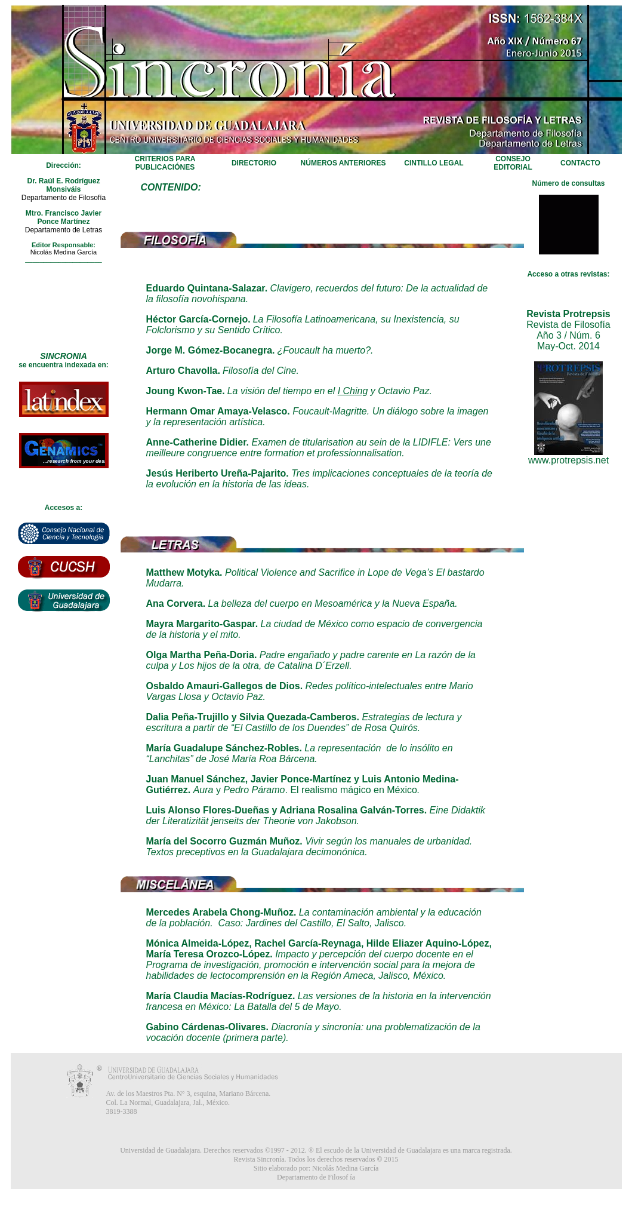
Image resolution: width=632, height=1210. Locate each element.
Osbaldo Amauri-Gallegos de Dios (223, 686)
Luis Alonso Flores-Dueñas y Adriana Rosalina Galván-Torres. (286, 810)
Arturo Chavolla (182, 371)
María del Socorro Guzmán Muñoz (223, 841)
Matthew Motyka (183, 572)
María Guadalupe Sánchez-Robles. (224, 748)
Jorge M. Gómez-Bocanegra (209, 350)
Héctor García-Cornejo (197, 319)
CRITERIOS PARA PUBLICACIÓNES (165, 163)
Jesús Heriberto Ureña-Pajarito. (217, 473)
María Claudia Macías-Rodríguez (219, 996)
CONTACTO (580, 163)
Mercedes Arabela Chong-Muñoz (220, 912)
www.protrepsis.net (568, 460)
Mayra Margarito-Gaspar (200, 624)
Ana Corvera (174, 603)
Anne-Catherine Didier (196, 442)
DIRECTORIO (254, 163)
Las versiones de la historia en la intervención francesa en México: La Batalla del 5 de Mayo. (318, 1001)
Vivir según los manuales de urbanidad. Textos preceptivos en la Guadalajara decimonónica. (309, 846)
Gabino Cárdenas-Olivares (206, 1027)
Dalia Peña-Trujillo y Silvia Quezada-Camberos (251, 717)
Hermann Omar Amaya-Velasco (217, 411)
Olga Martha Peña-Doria (200, 655)
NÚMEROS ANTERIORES (343, 163)
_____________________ (63, 259)
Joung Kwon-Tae (184, 391)
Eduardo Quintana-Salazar (205, 288)
